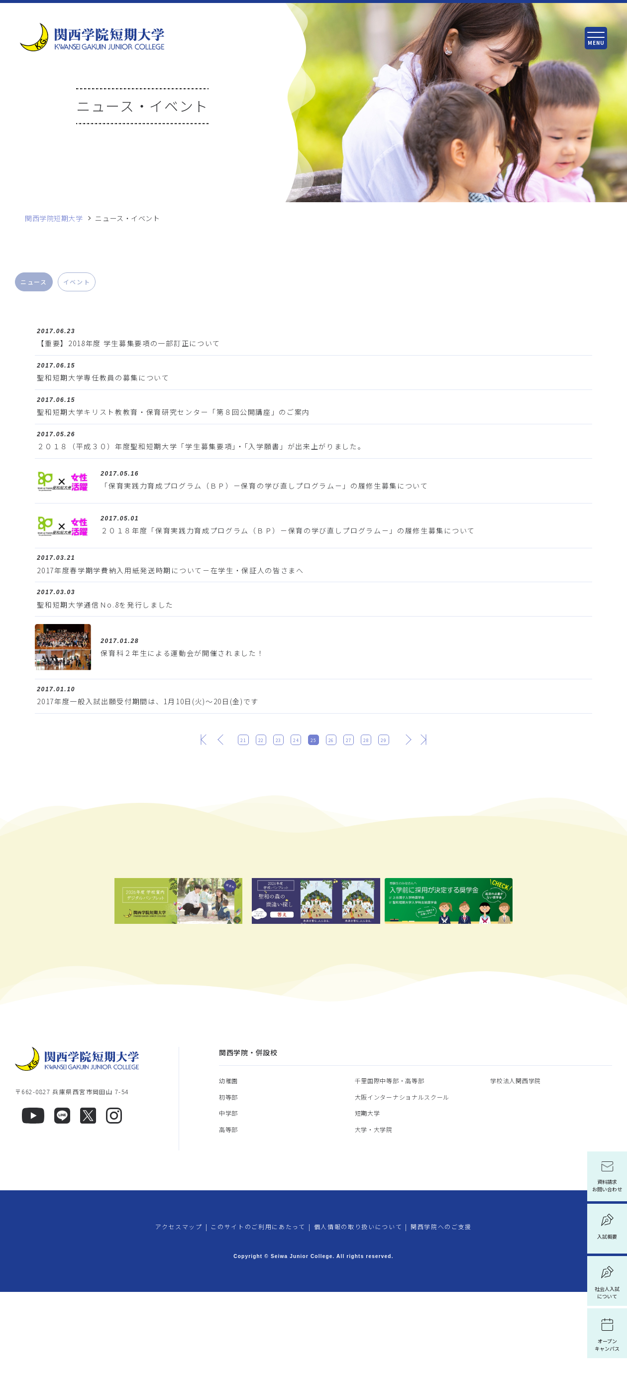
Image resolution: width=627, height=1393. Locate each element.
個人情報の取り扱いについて (358, 1328)
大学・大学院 (374, 1230)
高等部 (228, 1230)
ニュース (33, 281)
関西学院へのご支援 (441, 1328)
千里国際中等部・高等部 (389, 1182)
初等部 (228, 1198)
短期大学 (367, 1214)
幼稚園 (228, 1182)
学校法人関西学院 (515, 1182)
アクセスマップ (179, 1328)
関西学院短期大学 (54, 218)
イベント (77, 281)
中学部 (228, 1214)
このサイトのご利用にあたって (258, 1328)
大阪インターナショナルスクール (402, 1198)
